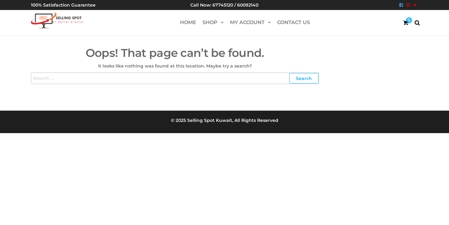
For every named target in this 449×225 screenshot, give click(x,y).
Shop (209, 22)
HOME (188, 22)
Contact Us (293, 22)
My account (247, 22)
